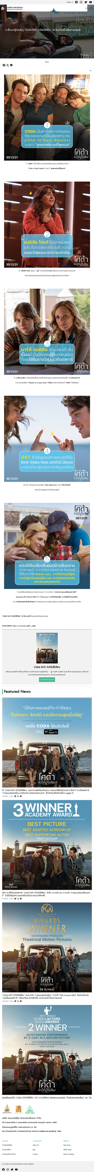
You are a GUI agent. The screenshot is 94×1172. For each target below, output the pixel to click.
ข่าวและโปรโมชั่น (7, 1145)
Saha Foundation (68, 1154)
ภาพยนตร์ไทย (6, 1149)
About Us (36, 1145)
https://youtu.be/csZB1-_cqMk (24, 626)
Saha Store (67, 1145)
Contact (35, 1154)
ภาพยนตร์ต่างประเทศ (9, 1154)
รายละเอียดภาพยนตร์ (47, 679)
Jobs (34, 1149)
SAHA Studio (67, 1149)
